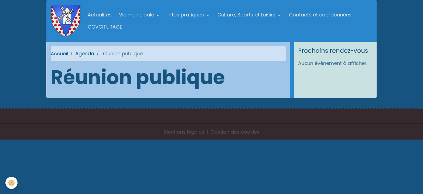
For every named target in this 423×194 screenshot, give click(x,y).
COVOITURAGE (105, 26)
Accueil (59, 53)
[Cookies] (11, 183)
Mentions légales (184, 132)
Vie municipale (137, 14)
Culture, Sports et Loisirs (247, 14)
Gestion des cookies (235, 132)
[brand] (65, 21)
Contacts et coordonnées (320, 14)
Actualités (100, 14)
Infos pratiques (186, 14)
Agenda (84, 53)
